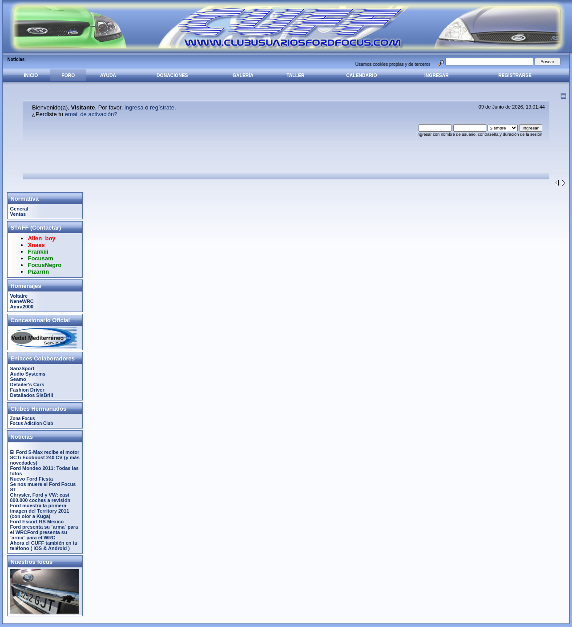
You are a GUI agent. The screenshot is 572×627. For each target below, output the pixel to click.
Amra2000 (21, 306)
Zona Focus (22, 418)
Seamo (18, 379)
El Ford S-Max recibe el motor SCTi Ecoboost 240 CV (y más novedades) (44, 457)
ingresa (134, 107)
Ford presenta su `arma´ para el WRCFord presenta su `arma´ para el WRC (44, 532)
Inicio (31, 75)
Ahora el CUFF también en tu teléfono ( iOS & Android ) (43, 545)
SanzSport (22, 368)
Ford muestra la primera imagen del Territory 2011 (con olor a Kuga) (39, 511)
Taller (295, 75)
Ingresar (436, 75)
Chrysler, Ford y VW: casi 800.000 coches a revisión (40, 497)
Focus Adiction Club (31, 423)
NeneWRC (21, 301)
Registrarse (515, 75)
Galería (243, 75)
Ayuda (108, 75)
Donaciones (172, 75)
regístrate (162, 107)
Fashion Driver (27, 389)
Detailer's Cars (27, 384)
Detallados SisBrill (31, 395)
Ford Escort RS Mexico (37, 521)
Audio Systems (27, 373)
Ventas (18, 214)
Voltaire (19, 296)
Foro (68, 75)
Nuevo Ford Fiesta (31, 478)
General (19, 208)
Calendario (361, 75)
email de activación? (91, 114)
